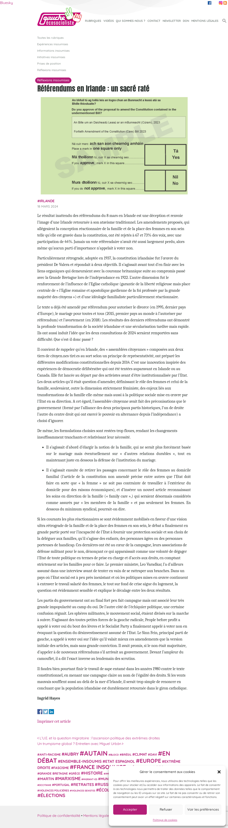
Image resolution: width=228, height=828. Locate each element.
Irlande (47, 201)
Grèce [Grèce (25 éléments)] (75, 773)
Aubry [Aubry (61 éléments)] (72, 754)
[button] (219, 772)
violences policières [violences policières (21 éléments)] (54, 790)
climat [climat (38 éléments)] (141, 754)
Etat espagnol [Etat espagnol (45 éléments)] (120, 761)
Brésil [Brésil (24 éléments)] (126, 754)
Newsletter (172, 20)
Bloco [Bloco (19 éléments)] (114, 754)
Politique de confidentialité (58, 815)
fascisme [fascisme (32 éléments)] (61, 768)
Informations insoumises (53, 50)
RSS (225, 3)
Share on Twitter (45, 711)
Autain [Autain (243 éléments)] (96, 753)
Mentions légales (204, 20)
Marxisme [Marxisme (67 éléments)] (69, 778)
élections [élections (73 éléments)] (52, 795)
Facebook (209, 3)
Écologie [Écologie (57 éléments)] (109, 790)
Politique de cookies (165, 820)
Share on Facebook (39, 711)
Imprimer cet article (54, 721)
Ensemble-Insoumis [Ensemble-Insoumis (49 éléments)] (81, 761)
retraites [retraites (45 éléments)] (83, 784)
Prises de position (49, 63)
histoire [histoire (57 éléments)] (93, 773)
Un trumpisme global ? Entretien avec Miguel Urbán (80, 743)
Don (186, 20)
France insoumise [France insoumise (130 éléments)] (100, 766)
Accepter (130, 809)
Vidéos (108, 20)
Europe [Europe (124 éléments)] (150, 760)
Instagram (220, 3)
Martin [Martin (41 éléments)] (47, 778)
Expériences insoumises (52, 44)
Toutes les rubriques (50, 37)
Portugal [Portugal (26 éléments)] (62, 785)
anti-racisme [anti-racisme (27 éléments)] (50, 754)
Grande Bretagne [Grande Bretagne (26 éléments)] (53, 773)
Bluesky (6, 2)
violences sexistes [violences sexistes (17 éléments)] (83, 790)
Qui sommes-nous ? (130, 20)
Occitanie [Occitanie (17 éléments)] (45, 785)
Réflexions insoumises (51, 70)
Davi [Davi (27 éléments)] (153, 754)
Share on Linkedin (51, 711)
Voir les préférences (203, 809)
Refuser (166, 809)
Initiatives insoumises (51, 57)
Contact (153, 20)
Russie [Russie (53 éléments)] (105, 784)
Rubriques (93, 20)
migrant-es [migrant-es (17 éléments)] (90, 779)
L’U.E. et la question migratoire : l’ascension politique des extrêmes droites (98, 738)
